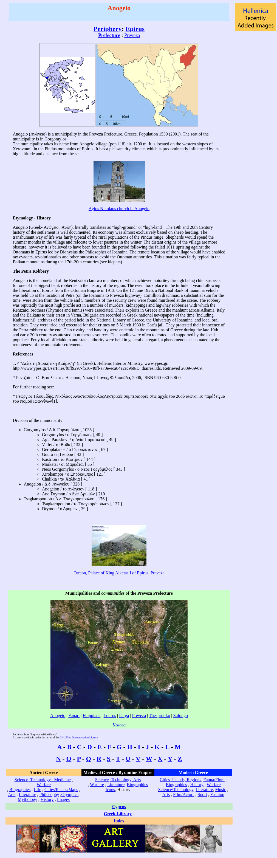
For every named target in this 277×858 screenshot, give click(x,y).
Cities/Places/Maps (61, 789)
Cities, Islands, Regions (180, 779)
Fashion (217, 794)
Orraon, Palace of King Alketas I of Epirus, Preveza (119, 573)
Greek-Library (118, 813)
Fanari (74, 715)
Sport (202, 794)
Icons (110, 789)
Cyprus (119, 806)
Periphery (108, 28)
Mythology (27, 799)
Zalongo (180, 715)
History (47, 799)
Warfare (44, 784)
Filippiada (92, 715)
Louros (110, 715)
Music (220, 789)
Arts (12, 794)
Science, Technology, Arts (118, 779)
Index (119, 821)
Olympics (69, 794)
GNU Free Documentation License (79, 737)
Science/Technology (175, 789)
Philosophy (49, 794)
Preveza (132, 35)
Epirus (135, 28)
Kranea (119, 724)
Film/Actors (183, 794)
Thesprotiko (159, 715)
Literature (27, 794)
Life (37, 789)
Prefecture (109, 35)
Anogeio (57, 715)
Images (63, 799)
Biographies (19, 789)
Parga (124, 715)
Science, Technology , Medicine (43, 779)
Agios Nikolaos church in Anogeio (119, 208)
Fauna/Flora (213, 779)
